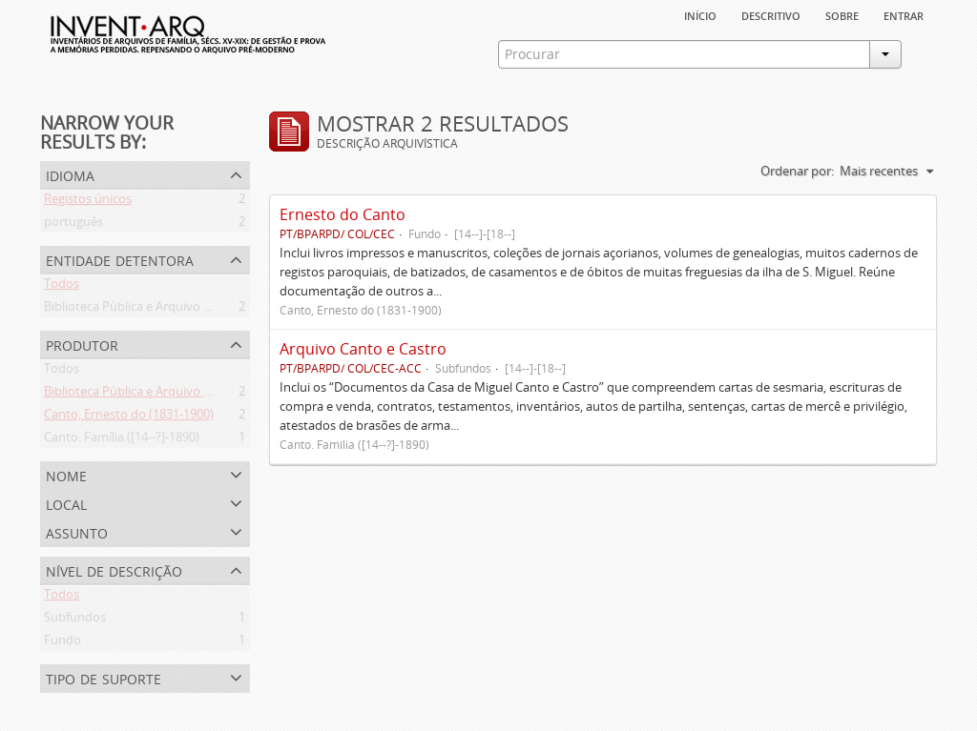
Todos (61, 286)
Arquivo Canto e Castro (363, 348)
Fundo (62, 643)
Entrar (903, 14)
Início (700, 14)
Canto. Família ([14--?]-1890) (121, 440)
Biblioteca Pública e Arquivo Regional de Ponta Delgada (199, 309)
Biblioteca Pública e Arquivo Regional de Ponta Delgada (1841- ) (221, 394)
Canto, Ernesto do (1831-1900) (129, 417)
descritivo (770, 14)
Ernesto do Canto (342, 214)
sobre (842, 14)
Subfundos (75, 620)
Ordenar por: (797, 170)
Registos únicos (88, 202)
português (73, 225)
